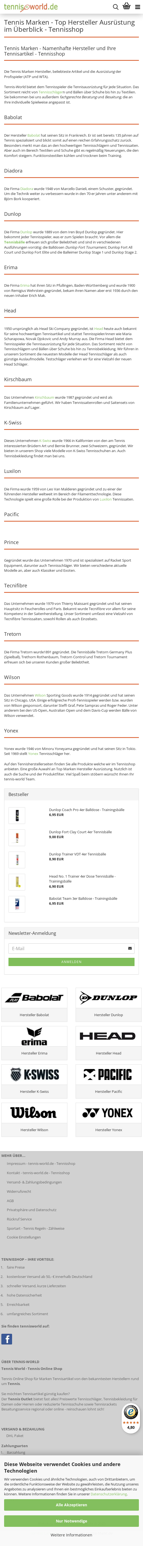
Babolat (33, 135)
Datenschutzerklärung (109, 1494)
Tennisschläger (51, 92)
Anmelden (71, 961)
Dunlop (26, 231)
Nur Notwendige (71, 1521)
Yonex (33, 753)
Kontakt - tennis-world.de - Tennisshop (38, 1172)
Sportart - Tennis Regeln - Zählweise (35, 1228)
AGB (10, 1200)
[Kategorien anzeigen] (137, 7)
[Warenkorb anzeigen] (126, 7)
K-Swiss (45, 440)
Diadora (26, 188)
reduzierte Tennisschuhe (63, 1404)
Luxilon (106, 499)
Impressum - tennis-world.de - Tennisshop (41, 1163)
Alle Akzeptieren (71, 1504)
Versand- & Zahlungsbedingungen (34, 1182)
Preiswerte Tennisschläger (80, 1398)
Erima (25, 285)
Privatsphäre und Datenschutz (31, 1209)
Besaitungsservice (15, 1409)
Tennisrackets (105, 1404)
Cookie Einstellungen (24, 1237)
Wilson (40, 695)
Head (98, 328)
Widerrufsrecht (19, 1191)
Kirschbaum (44, 397)
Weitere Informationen (71, 1535)
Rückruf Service (19, 1219)
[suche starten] (115, 7)
